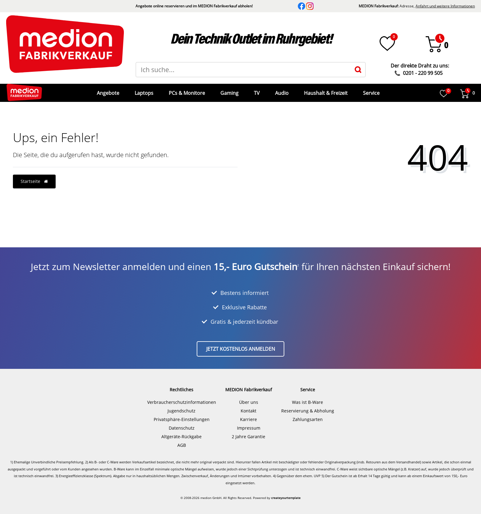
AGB (181, 440)
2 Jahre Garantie (248, 432)
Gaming (229, 90)
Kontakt (248, 406)
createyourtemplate (286, 493)
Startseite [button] (34, 177)
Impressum (248, 423)
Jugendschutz (181, 406)
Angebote (107, 90)
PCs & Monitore (186, 90)
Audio (281, 90)
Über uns (248, 397)
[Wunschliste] (387, 43)
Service (370, 90)
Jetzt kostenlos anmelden (240, 344)
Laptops (143, 90)
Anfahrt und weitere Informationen (445, 6)
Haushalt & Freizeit (325, 90)
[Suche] (358, 69)
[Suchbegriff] (243, 70)
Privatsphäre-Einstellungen (182, 415)
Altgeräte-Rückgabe (181, 432)
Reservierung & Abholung (307, 406)
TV (256, 90)
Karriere (248, 415)
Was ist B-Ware (307, 397)
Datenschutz (182, 423)
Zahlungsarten (308, 415)
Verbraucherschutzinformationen (181, 397)
